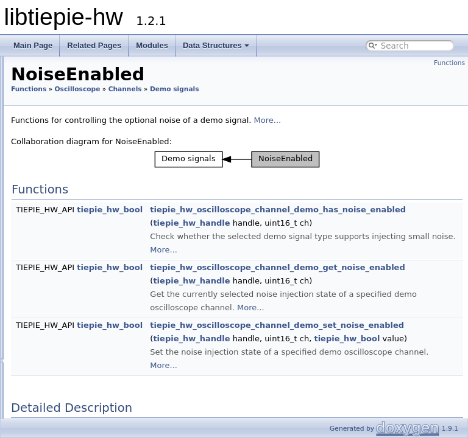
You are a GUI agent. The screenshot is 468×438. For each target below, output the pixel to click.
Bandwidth (79, 83)
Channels (67, 56)
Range (71, 123)
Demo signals (84, 163)
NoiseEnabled (94, 244)
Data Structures (216, 45)
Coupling (76, 96)
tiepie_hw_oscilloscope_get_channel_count (137, 297)
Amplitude (88, 177)
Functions (449, 63)
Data (59, 324)
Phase (80, 230)
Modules (152, 45)
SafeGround (81, 137)
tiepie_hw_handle (343, 236)
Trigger (72, 150)
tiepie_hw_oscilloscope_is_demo (127, 257)
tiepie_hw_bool (262, 223)
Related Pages (94, 45)
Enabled (75, 110)
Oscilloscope (230, 89)
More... (420, 133)
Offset (80, 204)
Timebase (67, 378)
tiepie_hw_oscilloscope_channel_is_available (140, 311)
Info (67, 70)
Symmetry (88, 217)
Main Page (32, 45)
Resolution (69, 351)
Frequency (88, 190)
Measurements (77, 337)
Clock (60, 364)
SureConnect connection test (103, 404)
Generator (58, 418)
